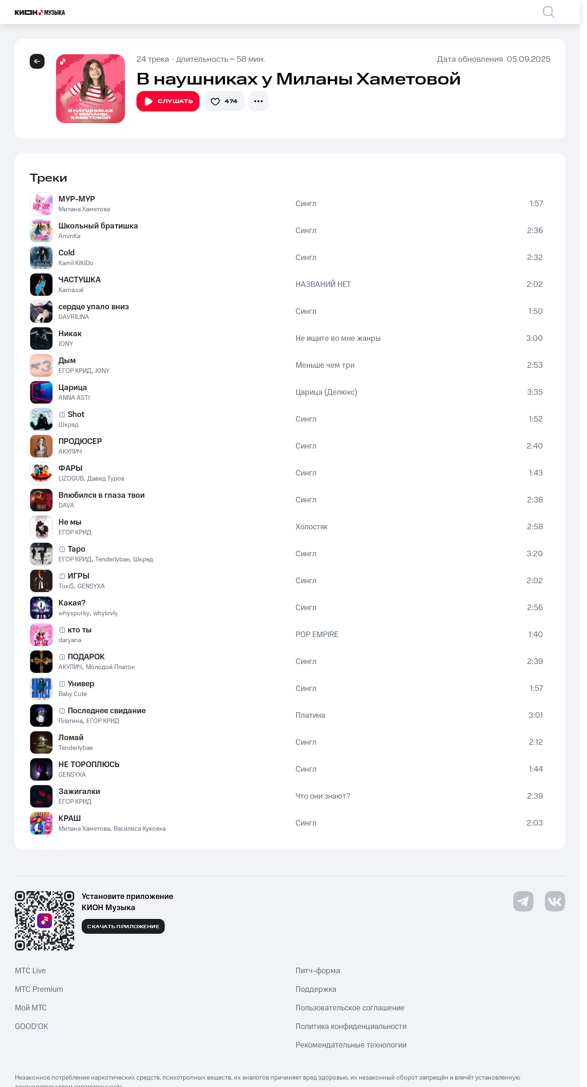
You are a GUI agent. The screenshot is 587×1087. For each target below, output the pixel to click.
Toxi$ (66, 586)
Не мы (70, 522)
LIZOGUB (71, 478)
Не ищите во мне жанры (338, 338)
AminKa (69, 236)
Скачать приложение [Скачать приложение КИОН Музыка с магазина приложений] (123, 927)
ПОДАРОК (86, 657)
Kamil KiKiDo (75, 263)
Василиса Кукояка (140, 828)
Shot (76, 414)
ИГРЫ (79, 576)
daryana (69, 640)
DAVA (66, 505)
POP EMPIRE (317, 634)
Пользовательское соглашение (350, 1008)
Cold (66, 253)
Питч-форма (318, 970)
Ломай (71, 737)
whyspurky (74, 613)
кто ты (80, 630)
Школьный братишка (98, 226)
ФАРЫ (70, 468)
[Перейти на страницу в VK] (555, 901)
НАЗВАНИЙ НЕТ (323, 284)
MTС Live (30, 970)
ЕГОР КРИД (74, 371)
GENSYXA (91, 586)
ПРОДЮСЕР (80, 441)
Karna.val (71, 290)
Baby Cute (72, 694)
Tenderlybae (112, 559)
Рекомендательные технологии (351, 1045)
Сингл (306, 203)
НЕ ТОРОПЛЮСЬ (89, 764)
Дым (67, 360)
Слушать (168, 101)
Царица (72, 387)
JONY (65, 344)
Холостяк (312, 527)
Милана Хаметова (84, 209)
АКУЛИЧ (70, 451)
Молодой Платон (110, 667)
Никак (70, 333)
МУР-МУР (76, 199)
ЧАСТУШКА (79, 280)
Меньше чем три (325, 365)
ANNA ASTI (74, 398)
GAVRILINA (73, 317)
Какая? (71, 603)
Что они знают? (323, 796)
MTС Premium (39, 989)
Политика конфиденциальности (351, 1026)
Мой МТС (31, 1008)
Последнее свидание (107, 710)
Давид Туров (105, 478)
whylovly (105, 613)
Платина (70, 721)
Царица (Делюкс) (326, 392)
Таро (76, 549)
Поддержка (316, 989)
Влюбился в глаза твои (101, 495)
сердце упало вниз (93, 306)
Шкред (68, 425)
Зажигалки (79, 791)
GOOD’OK (31, 1026)
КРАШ (69, 818)
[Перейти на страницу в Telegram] (523, 901)
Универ (81, 684)
